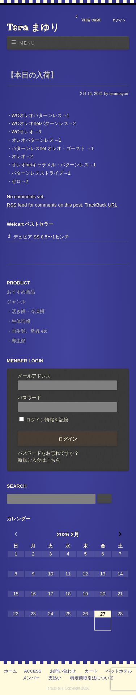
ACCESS (33, 671)
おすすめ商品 (21, 292)
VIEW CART (88, 18)
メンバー (31, 677)
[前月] (16, 534)
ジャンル (16, 301)
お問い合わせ (63, 671)
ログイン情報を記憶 (44, 420)
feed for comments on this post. (45, 205)
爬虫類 (19, 341)
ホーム (10, 671)
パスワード (68, 403)
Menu (27, 43)
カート (91, 671)
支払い (54, 677)
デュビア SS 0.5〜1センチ (41, 237)
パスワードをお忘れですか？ (48, 453)
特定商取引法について (92, 677)
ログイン (119, 20)
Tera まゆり (33, 27)
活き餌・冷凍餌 (28, 311)
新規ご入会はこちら (39, 460)
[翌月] (120, 534)
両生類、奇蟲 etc (29, 331)
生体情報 (21, 321)
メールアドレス (68, 381)
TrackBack (101, 205)
